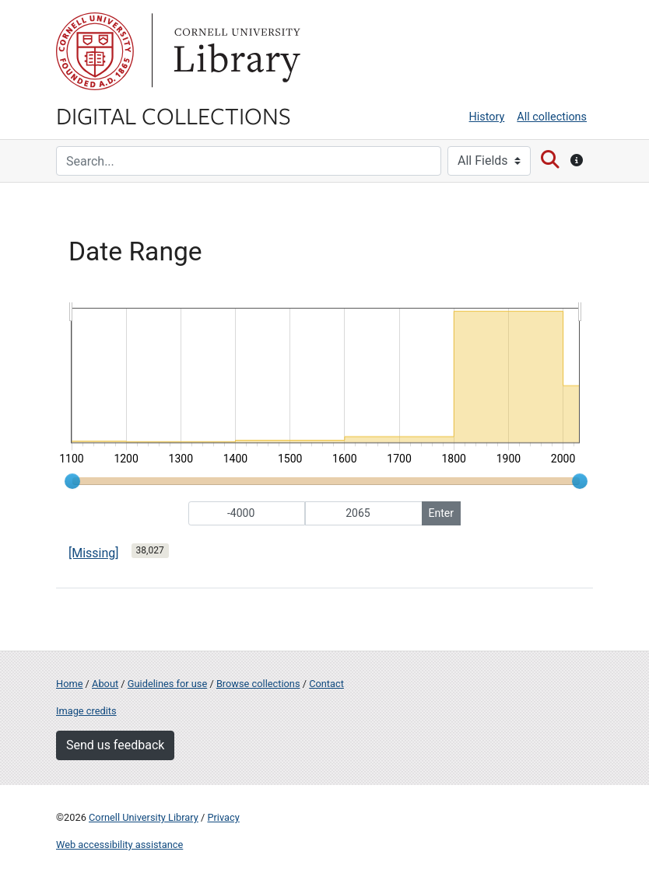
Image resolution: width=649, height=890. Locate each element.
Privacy (223, 817)
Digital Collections (173, 115)
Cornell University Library (143, 817)
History (487, 117)
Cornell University (95, 51)
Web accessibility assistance (119, 844)
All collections (552, 117)
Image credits (86, 711)
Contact (326, 683)
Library (235, 51)
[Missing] (93, 553)
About (105, 683)
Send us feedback (115, 745)
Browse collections (258, 683)
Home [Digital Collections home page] (69, 683)
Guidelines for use (167, 683)
